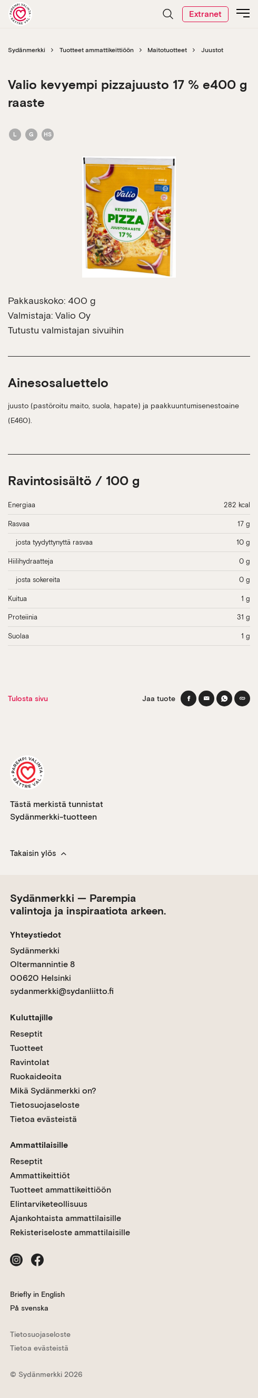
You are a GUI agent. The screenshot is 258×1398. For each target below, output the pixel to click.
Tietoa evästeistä (43, 1119)
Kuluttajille (31, 1017)
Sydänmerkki (26, 50)
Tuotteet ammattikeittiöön (96, 50)
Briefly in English (37, 1294)
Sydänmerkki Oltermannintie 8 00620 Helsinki (42, 964)
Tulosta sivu (28, 698)
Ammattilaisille (39, 1145)
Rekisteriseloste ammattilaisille (70, 1232)
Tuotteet (26, 1048)
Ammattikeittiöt (40, 1175)
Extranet (205, 14)
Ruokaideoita (36, 1076)
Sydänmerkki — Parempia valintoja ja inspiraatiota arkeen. (88, 904)
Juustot (212, 50)
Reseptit (26, 1034)
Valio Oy (73, 315)
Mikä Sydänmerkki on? (53, 1091)
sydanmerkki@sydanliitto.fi (62, 991)
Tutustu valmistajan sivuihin (66, 330)
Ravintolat (29, 1062)
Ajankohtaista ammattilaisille (65, 1218)
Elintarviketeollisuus (48, 1204)
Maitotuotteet (167, 50)
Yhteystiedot (35, 935)
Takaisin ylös (38, 853)
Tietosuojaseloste (45, 1105)
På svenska (29, 1308)
